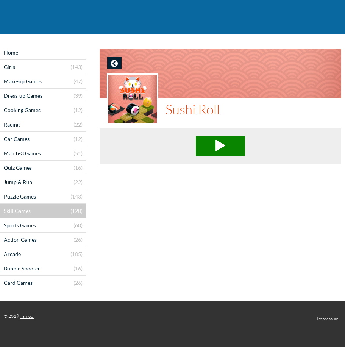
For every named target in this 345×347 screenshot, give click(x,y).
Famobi (27, 316)
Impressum (328, 319)
